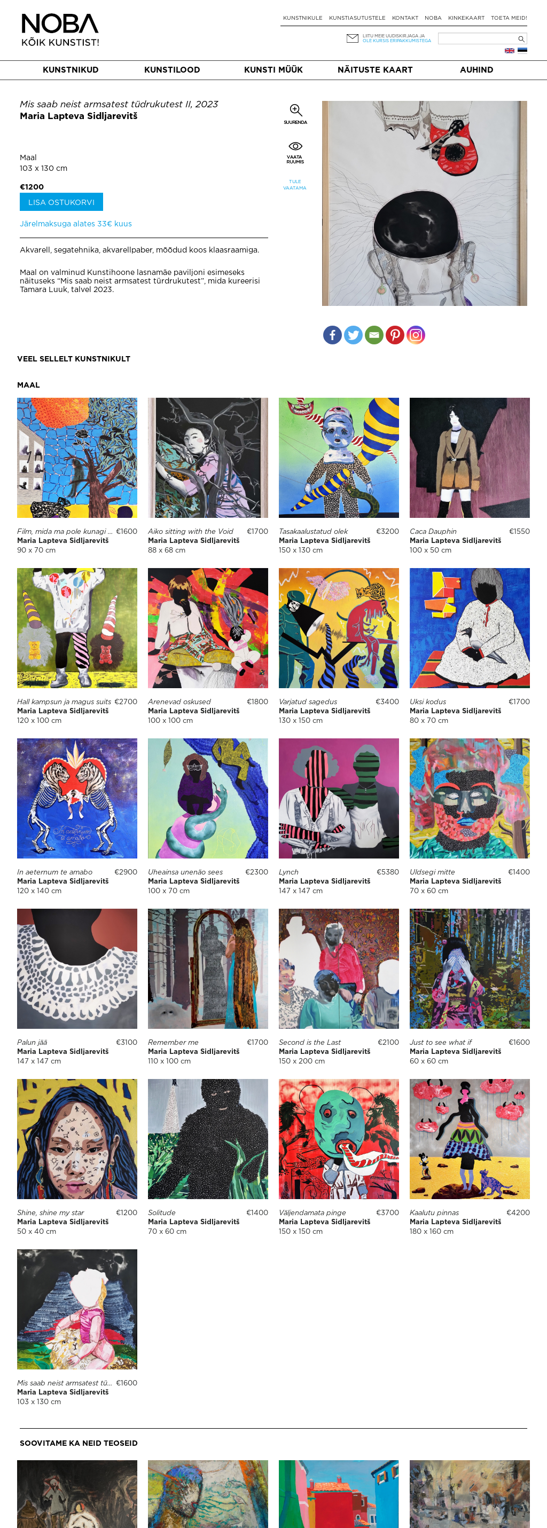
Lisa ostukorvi (61, 203)
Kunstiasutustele (357, 18)
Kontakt (405, 18)
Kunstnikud (71, 70)
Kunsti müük (273, 70)
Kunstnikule (303, 18)
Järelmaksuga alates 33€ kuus (76, 224)
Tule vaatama (295, 185)
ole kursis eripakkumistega (397, 41)
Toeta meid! (509, 18)
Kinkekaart (466, 18)
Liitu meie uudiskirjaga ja (394, 36)
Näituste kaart (375, 70)
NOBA (433, 18)
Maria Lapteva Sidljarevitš (79, 117)
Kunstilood (172, 70)
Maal (28, 158)
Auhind (477, 70)
